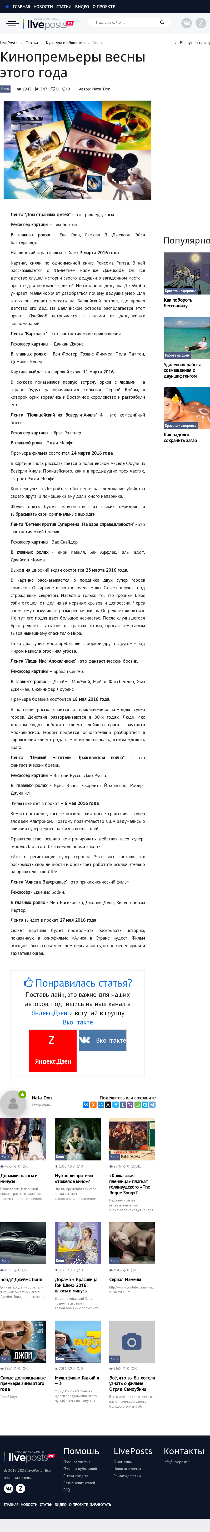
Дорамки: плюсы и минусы (18, 1178)
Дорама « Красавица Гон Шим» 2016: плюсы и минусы (76, 1285)
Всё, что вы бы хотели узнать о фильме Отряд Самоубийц (132, 1383)
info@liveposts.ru (178, 1461)
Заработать (100, 1504)
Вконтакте (78, 1022)
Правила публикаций (80, 1468)
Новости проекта (127, 1468)
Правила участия (76, 1461)
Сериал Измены (125, 1279)
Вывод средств (75, 1475)
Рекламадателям (127, 1475)
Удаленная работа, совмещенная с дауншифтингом (183, 370)
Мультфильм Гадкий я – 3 (77, 1380)
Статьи (63, 6)
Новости (43, 6)
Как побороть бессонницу (178, 302)
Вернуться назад (192, 42)
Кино (5, 89)
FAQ (66, 1489)
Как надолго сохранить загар (180, 437)
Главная (17, 6)
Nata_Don (101, 89)
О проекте (104, 6)
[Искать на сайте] (129, 22)
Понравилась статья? (78, 983)
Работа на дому (177, 355)
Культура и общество (65, 42)
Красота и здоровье (180, 291)
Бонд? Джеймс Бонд (21, 1279)
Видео (82, 6)
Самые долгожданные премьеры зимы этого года (23, 1383)
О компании (123, 1461)
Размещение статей (79, 1482)
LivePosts (9, 42)
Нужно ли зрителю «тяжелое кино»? (74, 1178)
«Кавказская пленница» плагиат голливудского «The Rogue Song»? (129, 1184)
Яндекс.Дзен (49, 1013)
